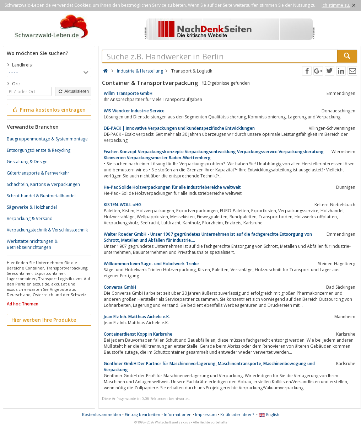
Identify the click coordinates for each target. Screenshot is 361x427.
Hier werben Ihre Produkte (43, 319)
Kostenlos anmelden (101, 414)
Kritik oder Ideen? (237, 414)
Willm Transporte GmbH (128, 93)
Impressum (206, 414)
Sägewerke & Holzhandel (32, 207)
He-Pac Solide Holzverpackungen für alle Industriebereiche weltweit (172, 187)
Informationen (178, 414)
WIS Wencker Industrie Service (134, 111)
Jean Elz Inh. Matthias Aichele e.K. (137, 317)
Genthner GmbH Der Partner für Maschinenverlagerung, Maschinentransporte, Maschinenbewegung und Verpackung (209, 367)
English (269, 414)
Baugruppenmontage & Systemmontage (47, 139)
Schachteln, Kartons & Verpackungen (43, 184)
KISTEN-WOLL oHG (122, 205)
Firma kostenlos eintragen (48, 109)
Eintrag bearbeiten (142, 414)
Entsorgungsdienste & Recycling (38, 150)
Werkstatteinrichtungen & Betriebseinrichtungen (32, 244)
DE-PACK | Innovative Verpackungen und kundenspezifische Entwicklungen (179, 128)
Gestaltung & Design (27, 162)
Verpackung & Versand (30, 218)
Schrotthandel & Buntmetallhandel (41, 196)
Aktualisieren (73, 91)
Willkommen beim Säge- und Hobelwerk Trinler (151, 264)
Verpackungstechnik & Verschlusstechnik (47, 230)
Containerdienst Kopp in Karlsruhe (138, 334)
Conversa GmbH (120, 287)
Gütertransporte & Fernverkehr (38, 173)
